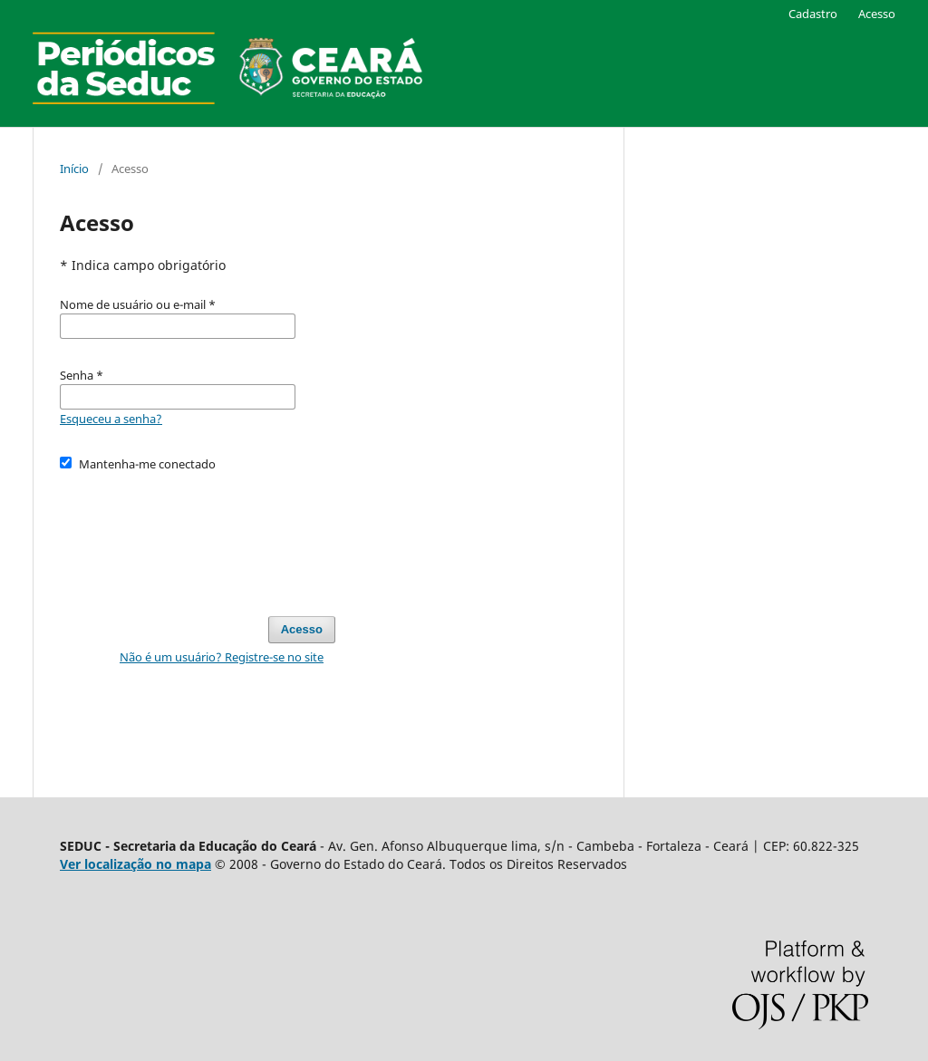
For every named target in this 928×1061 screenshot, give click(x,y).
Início (74, 168)
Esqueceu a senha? (111, 418)
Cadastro (812, 13)
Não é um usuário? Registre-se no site (222, 657)
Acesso (876, 13)
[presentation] (197, 535)
